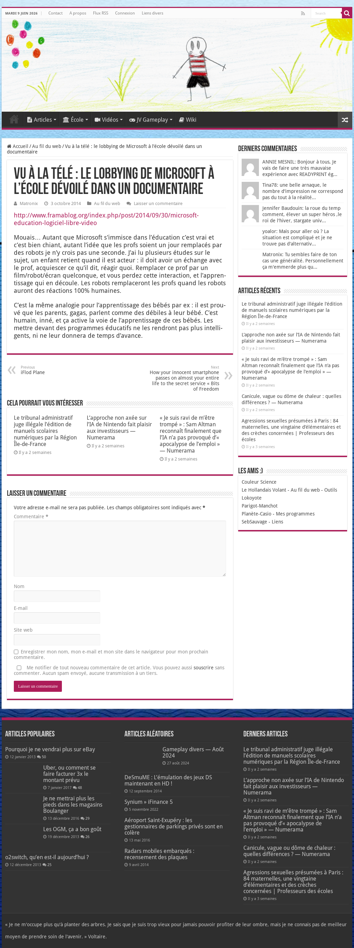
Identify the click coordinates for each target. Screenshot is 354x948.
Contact (55, 13)
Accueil (14, 119)
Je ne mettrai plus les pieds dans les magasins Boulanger (72, 804)
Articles (39, 120)
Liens (277, 521)
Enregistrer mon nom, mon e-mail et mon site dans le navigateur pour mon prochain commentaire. (111, 654)
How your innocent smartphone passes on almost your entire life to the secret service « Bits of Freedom (183, 378)
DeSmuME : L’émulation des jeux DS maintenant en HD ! (168, 780)
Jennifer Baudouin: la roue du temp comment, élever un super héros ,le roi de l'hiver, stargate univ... (302, 214)
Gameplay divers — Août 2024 (193, 752)
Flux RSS (100, 13)
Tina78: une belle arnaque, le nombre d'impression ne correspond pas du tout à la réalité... (302, 191)
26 (87, 837)
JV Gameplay (148, 120)
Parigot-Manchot (260, 506)
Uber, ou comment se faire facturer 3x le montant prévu (69, 773)
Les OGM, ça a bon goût (72, 829)
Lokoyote (252, 498)
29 (87, 818)
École (73, 120)
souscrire (204, 667)
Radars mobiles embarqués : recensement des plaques (159, 854)
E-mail (21, 608)
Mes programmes (295, 514)
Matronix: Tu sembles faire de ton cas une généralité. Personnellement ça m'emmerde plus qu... (302, 261)
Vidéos (106, 120)
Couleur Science (259, 482)
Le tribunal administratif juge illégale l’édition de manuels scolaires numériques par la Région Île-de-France (45, 431)
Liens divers (152, 13)
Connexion (125, 13)
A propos (77, 13)
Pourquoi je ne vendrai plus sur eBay (50, 749)
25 (49, 865)
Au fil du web (46, 146)
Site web (23, 630)
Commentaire (31, 516)
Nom (19, 586)
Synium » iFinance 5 (148, 802)
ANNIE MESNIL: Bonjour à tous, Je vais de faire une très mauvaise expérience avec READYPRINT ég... (299, 168)
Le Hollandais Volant (264, 490)
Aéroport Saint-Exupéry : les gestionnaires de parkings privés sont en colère (173, 826)
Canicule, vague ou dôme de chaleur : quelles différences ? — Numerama (289, 851)
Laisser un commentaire (158, 203)
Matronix (29, 203)
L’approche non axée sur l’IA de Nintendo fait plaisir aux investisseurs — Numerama (119, 428)
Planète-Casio (256, 514)
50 (44, 757)
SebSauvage (254, 521)
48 (80, 788)
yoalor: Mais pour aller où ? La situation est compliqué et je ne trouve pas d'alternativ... (297, 238)
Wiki (187, 120)
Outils (330, 490)
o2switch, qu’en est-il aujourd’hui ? (47, 857)
